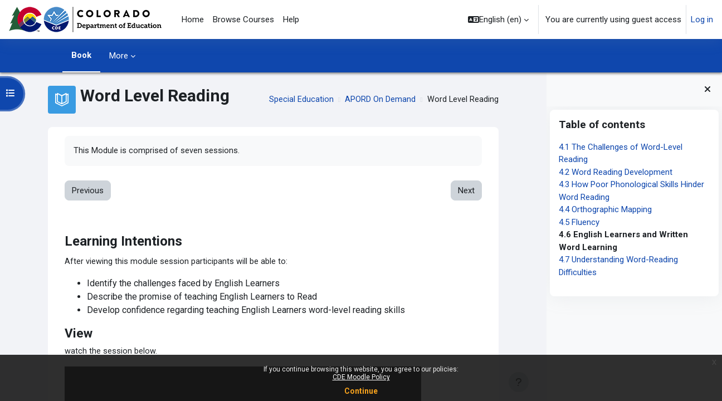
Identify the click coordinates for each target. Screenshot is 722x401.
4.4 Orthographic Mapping (605, 209)
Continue (361, 391)
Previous (88, 191)
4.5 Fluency (579, 222)
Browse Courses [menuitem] (243, 19)
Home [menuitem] (193, 19)
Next (465, 191)
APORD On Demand (379, 100)
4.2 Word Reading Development (615, 172)
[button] (498, 19)
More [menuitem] (118, 56)
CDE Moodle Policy (361, 377)
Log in (702, 19)
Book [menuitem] (81, 55)
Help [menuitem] (291, 19)
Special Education (300, 100)
